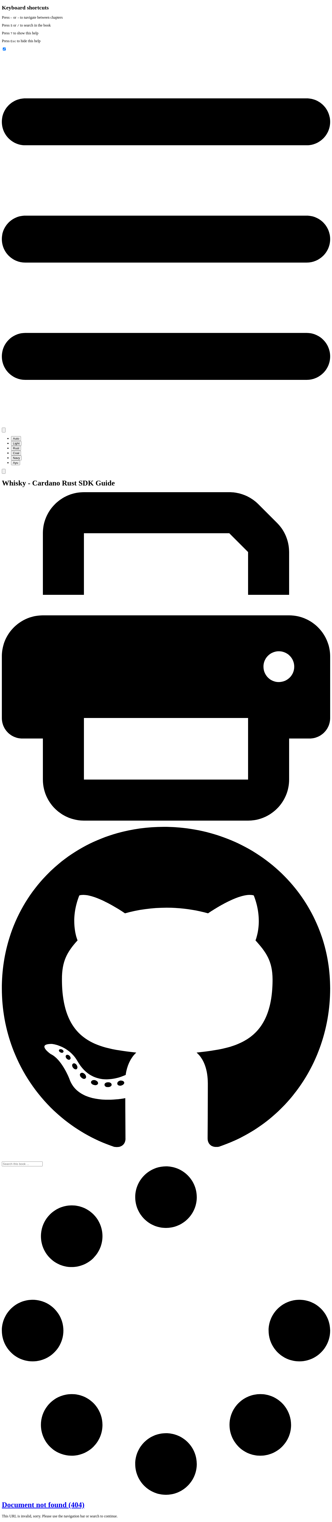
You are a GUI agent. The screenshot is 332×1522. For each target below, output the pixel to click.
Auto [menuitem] (16, 438)
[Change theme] (4, 430)
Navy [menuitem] (16, 458)
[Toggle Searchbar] (4, 471)
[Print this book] (166, 819)
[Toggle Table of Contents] (166, 425)
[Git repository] (166, 1159)
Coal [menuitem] (16, 453)
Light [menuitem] (16, 443)
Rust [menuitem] (16, 448)
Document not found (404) (43, 1505)
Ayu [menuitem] (15, 463)
